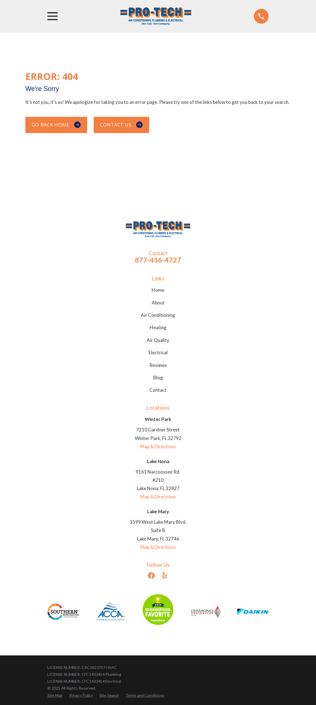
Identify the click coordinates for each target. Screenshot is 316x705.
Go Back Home (56, 124)
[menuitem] (55, 695)
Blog (158, 377)
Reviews (158, 365)
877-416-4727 (158, 260)
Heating (158, 327)
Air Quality (158, 340)
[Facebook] (151, 575)
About (158, 303)
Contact (158, 390)
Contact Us (121, 124)
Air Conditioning (158, 315)
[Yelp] (164, 575)
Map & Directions (158, 446)
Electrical (158, 352)
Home (158, 290)
